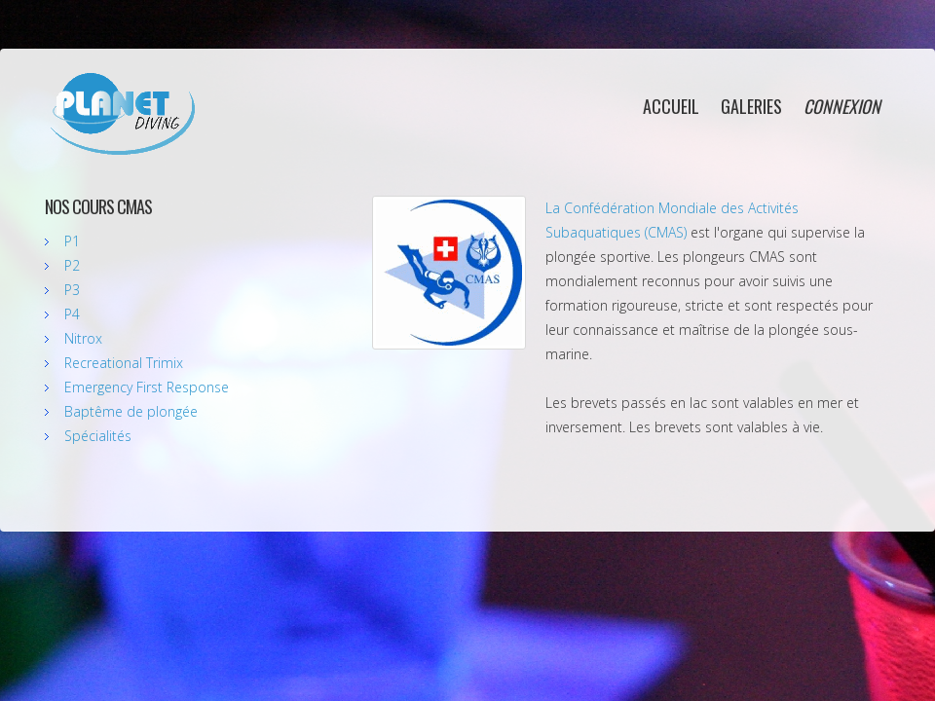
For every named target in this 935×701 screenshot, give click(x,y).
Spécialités (97, 435)
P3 (72, 289)
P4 (72, 314)
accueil (671, 106)
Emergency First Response (146, 387)
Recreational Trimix (123, 362)
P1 (72, 241)
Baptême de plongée (131, 411)
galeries (751, 106)
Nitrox (83, 338)
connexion (842, 106)
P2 (72, 265)
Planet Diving (122, 114)
